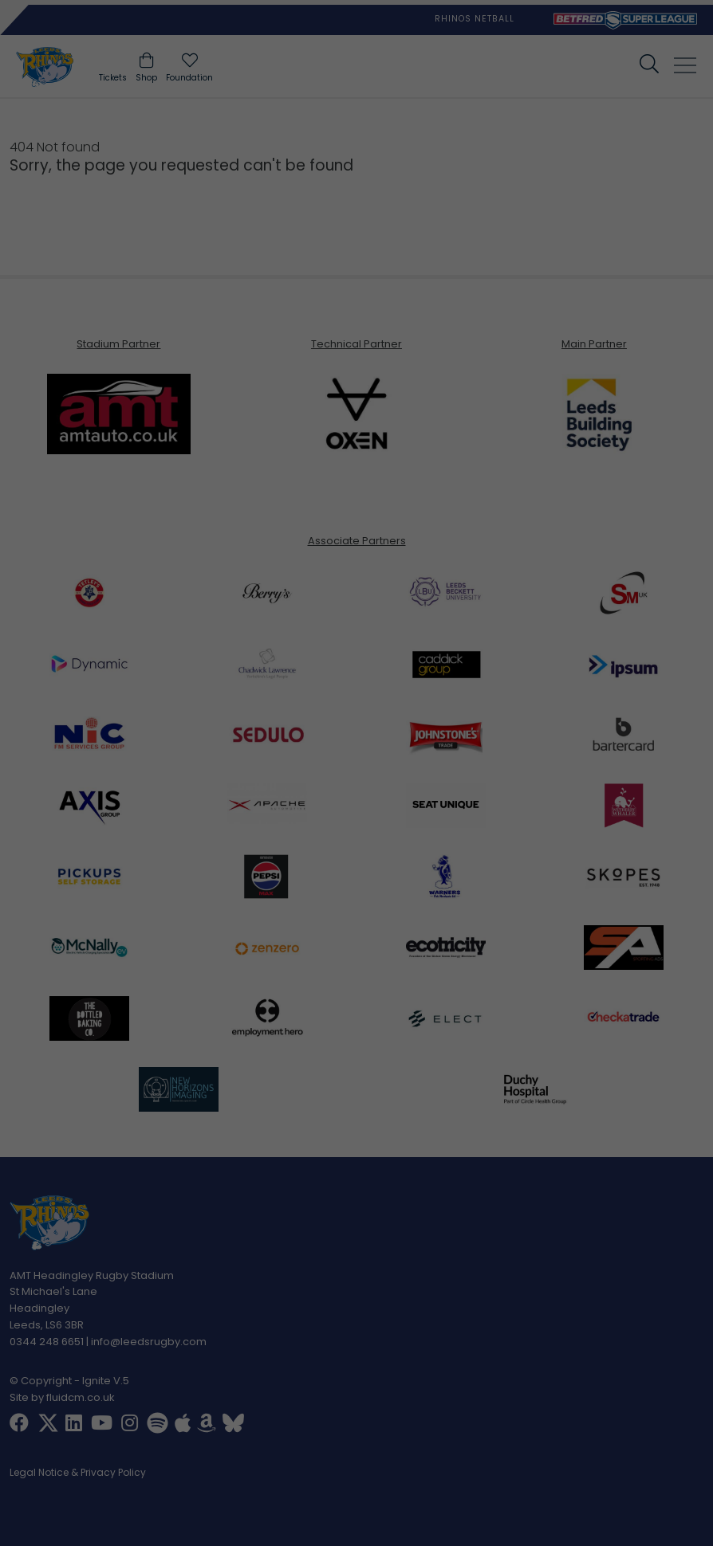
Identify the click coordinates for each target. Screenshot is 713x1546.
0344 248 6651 (47, 1340)
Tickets (113, 78)
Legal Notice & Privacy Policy (78, 1473)
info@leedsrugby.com (149, 1340)
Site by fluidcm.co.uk (62, 1397)
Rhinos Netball (474, 19)
